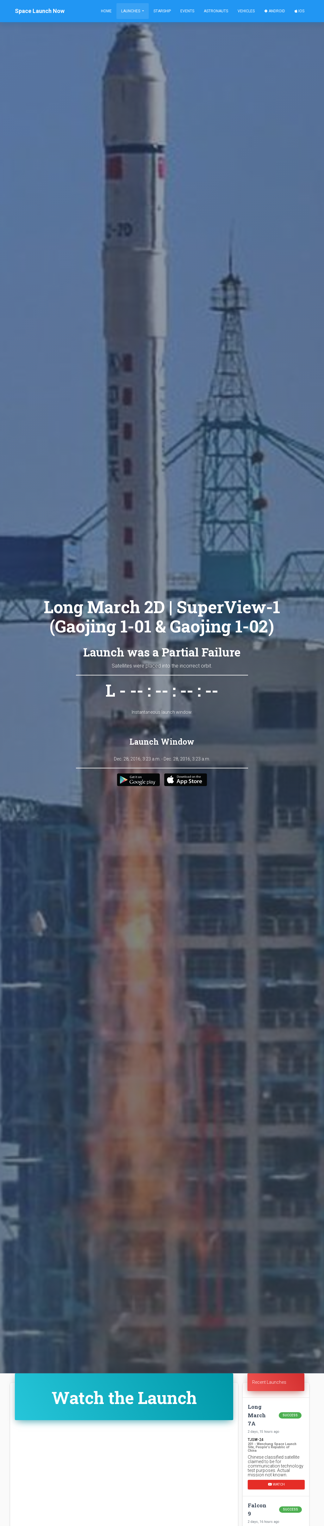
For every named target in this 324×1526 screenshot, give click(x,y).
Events (187, 11)
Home (106, 11)
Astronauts (216, 11)
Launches (131, 11)
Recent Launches (269, 1382)
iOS (299, 11)
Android (274, 11)
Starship (162, 11)
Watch (276, 1484)
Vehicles (246, 11)
